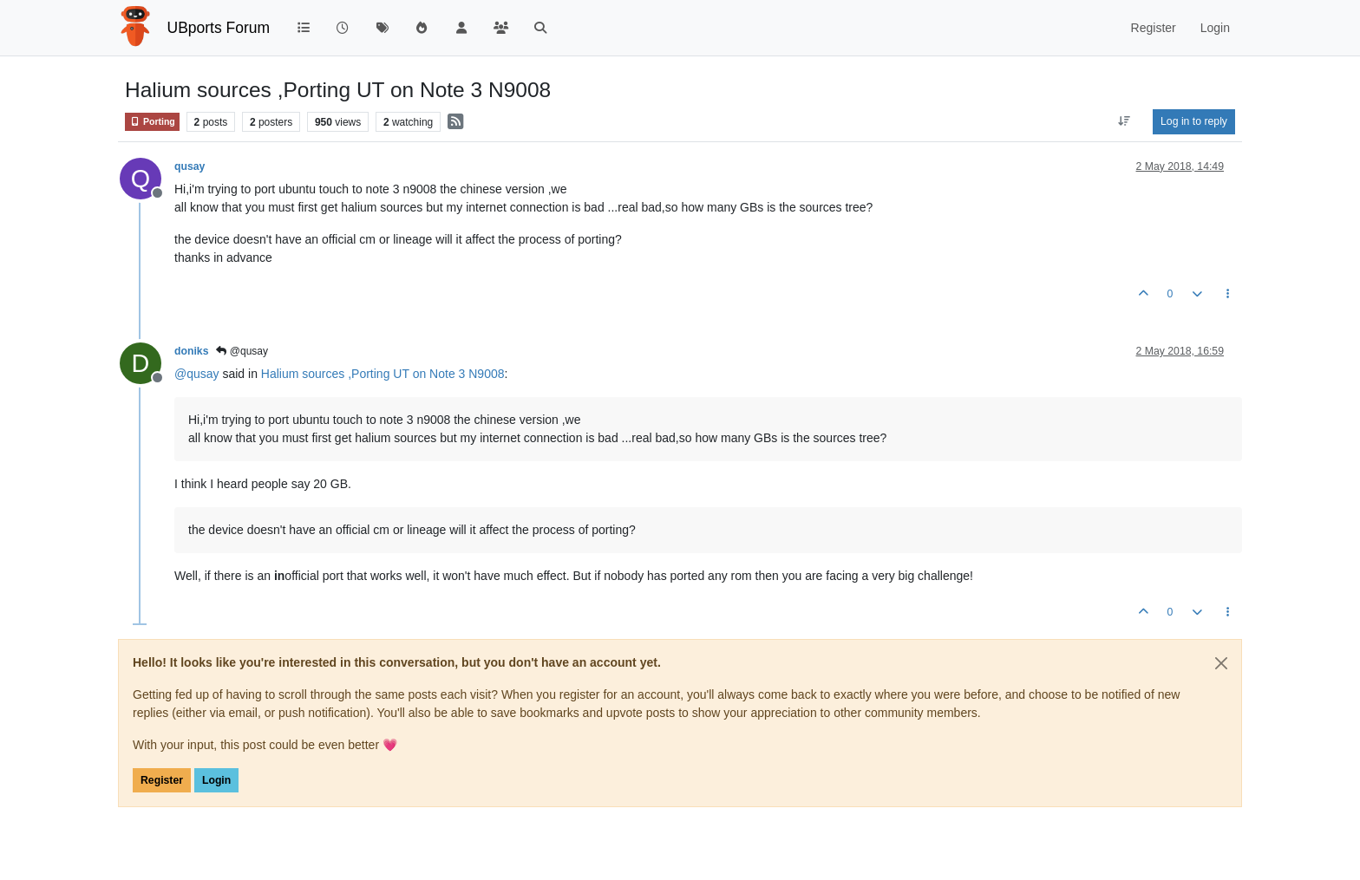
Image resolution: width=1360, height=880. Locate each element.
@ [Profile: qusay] (196, 374)
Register (162, 780)
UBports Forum (219, 27)
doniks (191, 351)
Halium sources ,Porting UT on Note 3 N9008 (383, 374)
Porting (152, 121)
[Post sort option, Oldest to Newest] (1124, 121)
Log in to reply (1194, 121)
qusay (189, 166)
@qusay (242, 351)
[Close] (1221, 663)
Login (216, 780)
